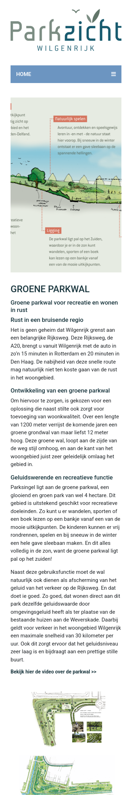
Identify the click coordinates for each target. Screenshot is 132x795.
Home (23, 74)
